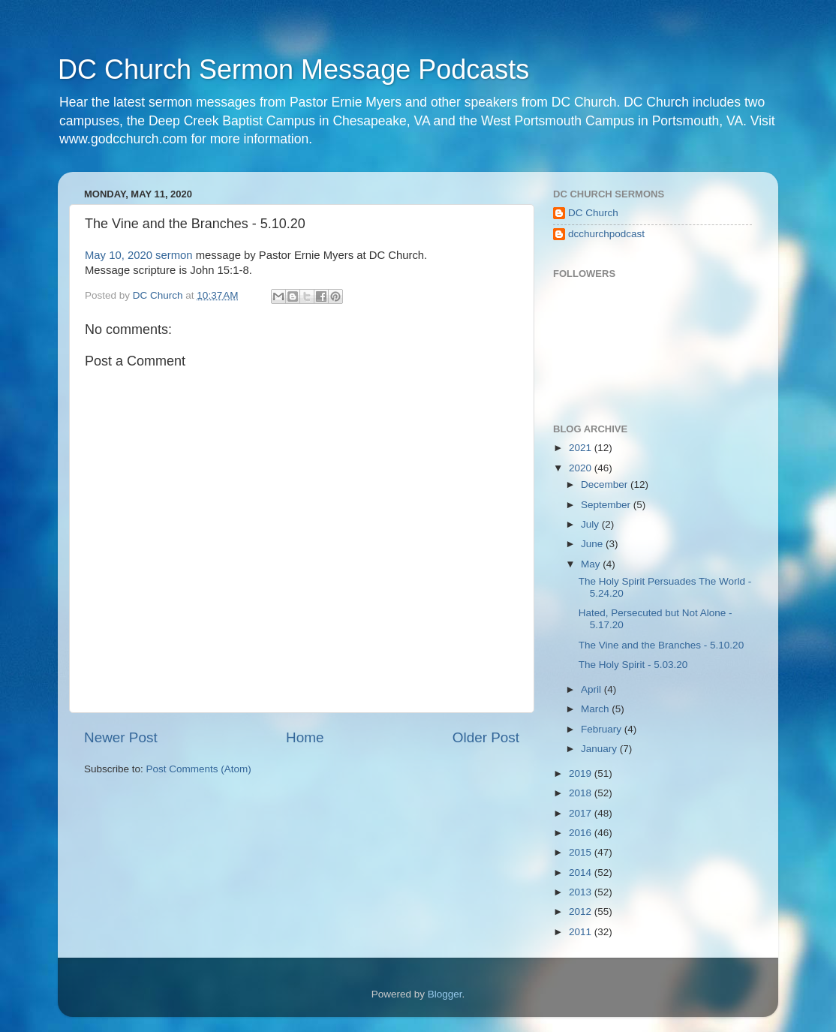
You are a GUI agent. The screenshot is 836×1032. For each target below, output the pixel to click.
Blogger (445, 994)
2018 (581, 793)
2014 (581, 872)
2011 (581, 931)
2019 (581, 773)
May (592, 564)
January (600, 748)
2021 (581, 447)
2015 (581, 852)
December (605, 484)
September (607, 504)
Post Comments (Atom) (198, 769)
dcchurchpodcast (606, 233)
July (591, 524)
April (592, 689)
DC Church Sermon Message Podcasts (293, 69)
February (602, 729)
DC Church (593, 212)
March (596, 709)
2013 (581, 892)
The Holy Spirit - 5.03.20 (633, 664)
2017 (581, 813)
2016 (581, 832)
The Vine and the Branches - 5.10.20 (661, 645)
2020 (581, 468)
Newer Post (121, 737)
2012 (581, 911)
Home (304, 737)
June (593, 543)
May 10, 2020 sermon (139, 255)
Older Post (486, 737)
